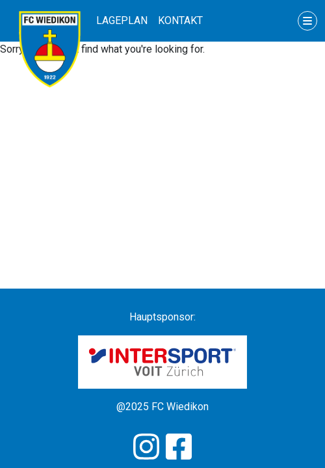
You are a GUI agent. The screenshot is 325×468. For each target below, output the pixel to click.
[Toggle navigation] (307, 21)
